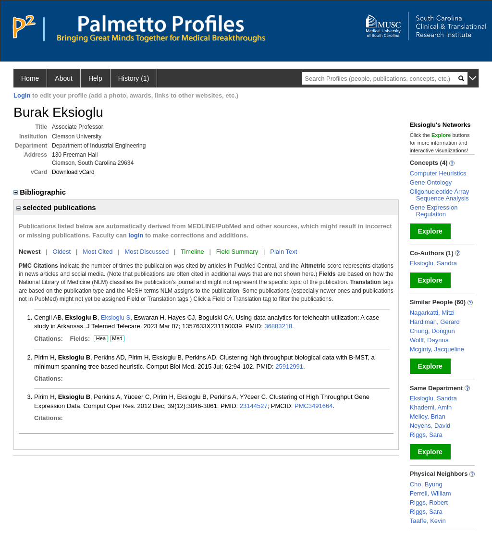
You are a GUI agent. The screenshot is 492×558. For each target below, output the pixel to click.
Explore (430, 231)
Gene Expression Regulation (434, 211)
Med (117, 338)
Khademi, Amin (431, 407)
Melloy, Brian (427, 416)
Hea (101, 338)
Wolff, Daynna (429, 340)
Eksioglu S (115, 317)
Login (21, 95)
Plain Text (283, 251)
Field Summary (237, 251)
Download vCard (73, 172)
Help (95, 78)
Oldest (62, 251)
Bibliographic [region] (40, 192)
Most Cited (97, 251)
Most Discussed (146, 251)
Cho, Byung (426, 484)
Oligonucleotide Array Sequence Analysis (439, 195)
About (64, 78)
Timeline (192, 251)
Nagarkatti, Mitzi (432, 312)
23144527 (254, 405)
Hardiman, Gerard (435, 321)
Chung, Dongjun (432, 331)
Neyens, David (430, 425)
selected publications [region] (56, 207)
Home (30, 78)
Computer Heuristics (438, 173)
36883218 (278, 326)
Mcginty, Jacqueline (437, 349)
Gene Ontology (431, 182)
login (135, 235)
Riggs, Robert (429, 502)
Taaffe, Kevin (428, 520)
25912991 (289, 366)
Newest (30, 251)
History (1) (133, 78)
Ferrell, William (430, 493)
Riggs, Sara (426, 434)
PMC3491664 (314, 405)
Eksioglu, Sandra (433, 263)
